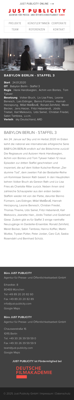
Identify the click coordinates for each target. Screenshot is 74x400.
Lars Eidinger (24, 101)
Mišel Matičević (29, 104)
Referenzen (37, 29)
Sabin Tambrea (13, 115)
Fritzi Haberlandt (41, 108)
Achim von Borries (50, 90)
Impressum (46, 393)
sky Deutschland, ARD (29, 119)
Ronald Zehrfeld (50, 104)
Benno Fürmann (44, 101)
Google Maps (12, 308)
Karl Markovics (22, 112)
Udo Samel (40, 112)
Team (15, 29)
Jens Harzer (22, 108)
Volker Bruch (27, 97)
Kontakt (59, 29)
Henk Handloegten (25, 90)
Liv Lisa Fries (45, 97)
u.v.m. (27, 115)
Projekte (15, 23)
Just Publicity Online (34, 3)
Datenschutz (62, 393)
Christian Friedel (58, 112)
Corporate (59, 23)
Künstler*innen (38, 23)
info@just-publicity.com (17, 303)
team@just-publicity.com (18, 347)
